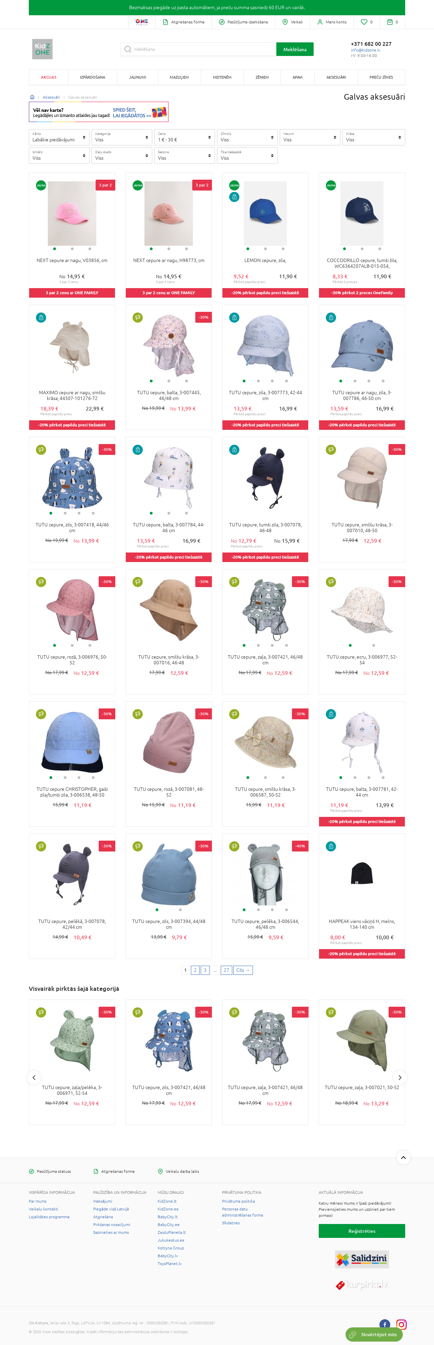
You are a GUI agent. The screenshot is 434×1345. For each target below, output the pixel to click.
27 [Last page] (226, 970)
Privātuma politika (238, 1201)
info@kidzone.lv (365, 50)
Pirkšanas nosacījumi (111, 1224)
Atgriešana (103, 1216)
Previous (34, 1077)
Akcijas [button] (48, 77)
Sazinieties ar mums (111, 1232)
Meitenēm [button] (222, 77)
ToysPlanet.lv (170, 1263)
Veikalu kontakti (43, 1209)
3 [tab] (89, 248)
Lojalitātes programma (49, 1216)
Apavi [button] (297, 77)
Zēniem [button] (262, 77)
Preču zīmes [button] (381, 77)
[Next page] (243, 970)
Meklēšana (295, 49)
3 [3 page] (205, 970)
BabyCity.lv (168, 1255)
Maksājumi (102, 1201)
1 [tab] (54, 248)
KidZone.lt (167, 1201)
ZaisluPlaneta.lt (172, 1232)
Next (400, 1077)
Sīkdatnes (231, 1223)
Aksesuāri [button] (336, 77)
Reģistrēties (362, 1231)
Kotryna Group (171, 1248)
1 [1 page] (185, 970)
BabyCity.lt (168, 1216)
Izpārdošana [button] (92, 77)
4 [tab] (286, 381)
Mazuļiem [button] (179, 77)
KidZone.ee (168, 1209)
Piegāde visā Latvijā (111, 1209)
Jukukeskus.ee (171, 1240)
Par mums (37, 1201)
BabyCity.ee (169, 1224)
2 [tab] (72, 248)
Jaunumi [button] (137, 77)
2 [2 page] (195, 970)
